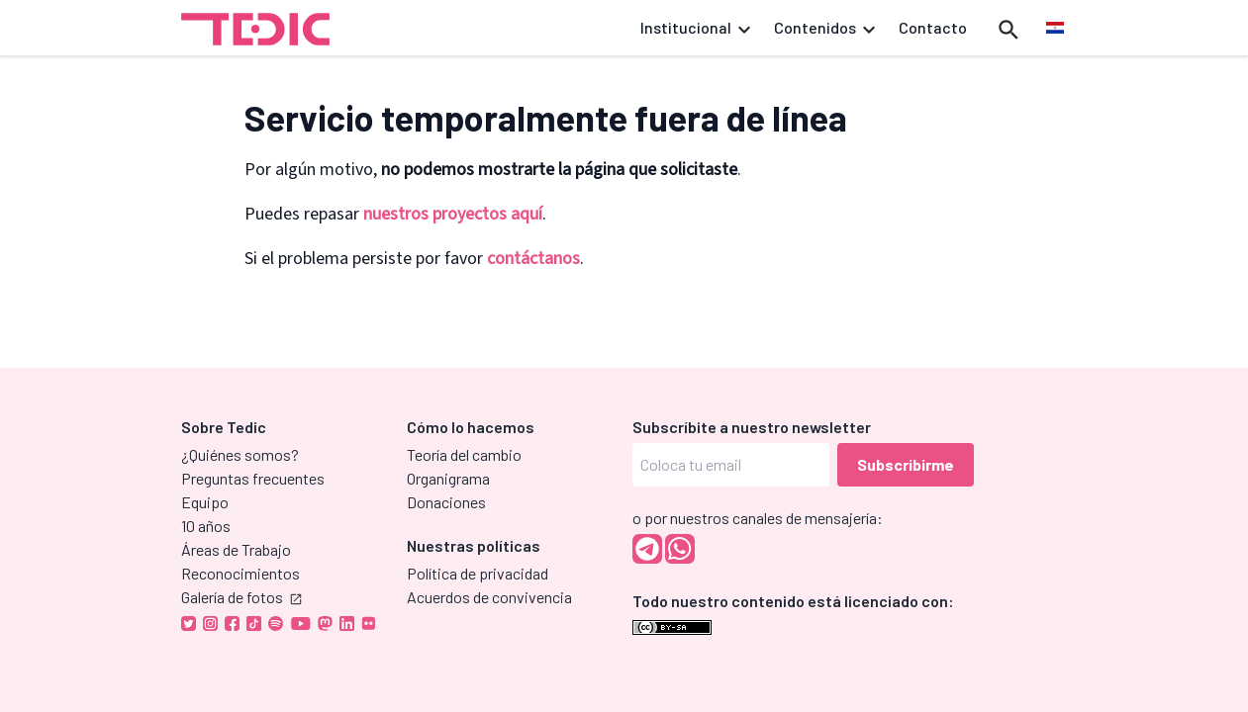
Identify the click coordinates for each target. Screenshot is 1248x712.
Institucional (695, 27)
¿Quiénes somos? (240, 454)
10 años (206, 525)
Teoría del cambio (464, 454)
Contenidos (824, 27)
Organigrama (448, 478)
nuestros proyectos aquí (452, 214)
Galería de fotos (241, 596)
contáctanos (533, 258)
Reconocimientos (240, 573)
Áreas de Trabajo (236, 549)
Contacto (933, 27)
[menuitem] (1055, 28)
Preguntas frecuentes (253, 478)
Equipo (205, 501)
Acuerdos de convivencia (489, 596)
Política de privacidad (477, 573)
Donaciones (446, 501)
